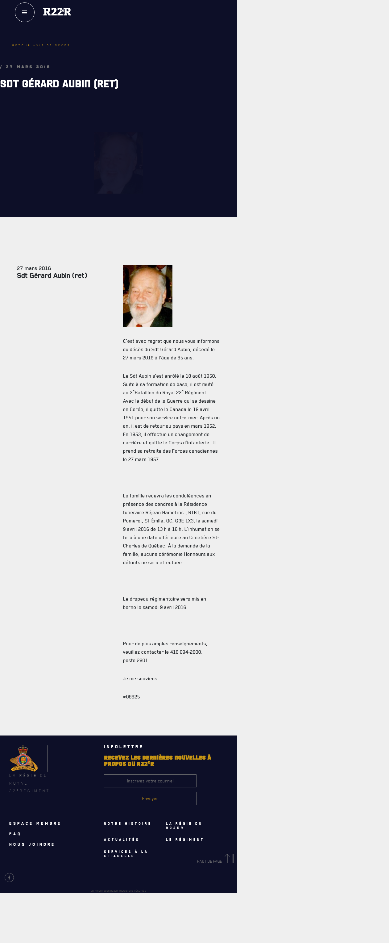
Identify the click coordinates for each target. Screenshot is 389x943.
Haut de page (214, 861)
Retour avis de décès (41, 45)
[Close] (381, 790)
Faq (15, 833)
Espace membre (35, 823)
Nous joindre (32, 844)
